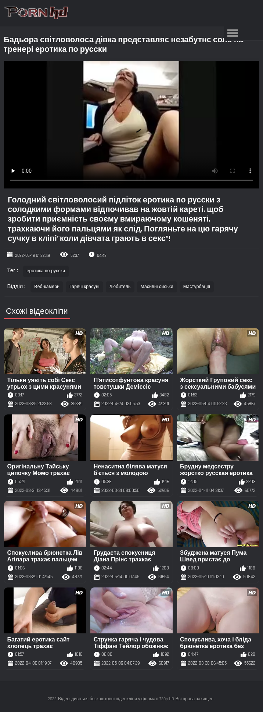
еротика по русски (46, 271)
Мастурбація (196, 287)
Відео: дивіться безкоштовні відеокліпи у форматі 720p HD (116, 699)
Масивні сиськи (157, 287)
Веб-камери (47, 287)
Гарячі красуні (84, 287)
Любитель (120, 287)
